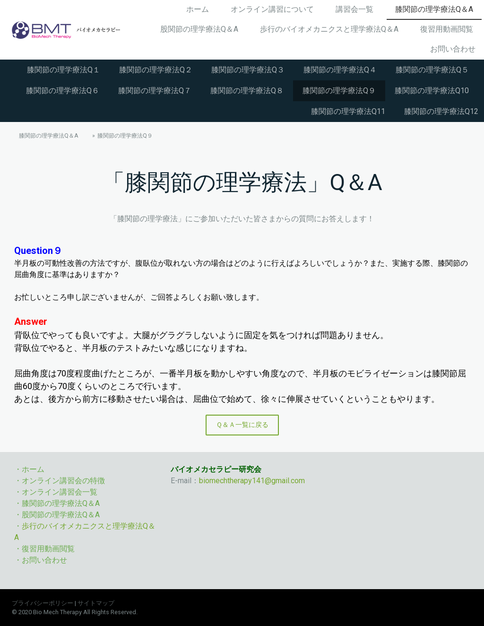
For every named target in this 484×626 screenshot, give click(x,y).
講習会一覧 (354, 9)
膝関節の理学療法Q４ (340, 69)
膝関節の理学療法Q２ (155, 69)
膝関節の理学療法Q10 (432, 90)
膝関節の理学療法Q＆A (434, 9)
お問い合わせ (452, 48)
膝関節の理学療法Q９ (339, 90)
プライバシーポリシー (42, 603)
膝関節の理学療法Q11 (348, 111)
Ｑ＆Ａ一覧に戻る (242, 424)
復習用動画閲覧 (446, 29)
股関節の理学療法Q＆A (199, 29)
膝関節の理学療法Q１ (63, 69)
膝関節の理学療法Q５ (432, 69)
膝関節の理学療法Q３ (248, 69)
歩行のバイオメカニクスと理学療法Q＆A (329, 29)
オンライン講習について (272, 9)
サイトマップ (96, 603)
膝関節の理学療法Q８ (247, 90)
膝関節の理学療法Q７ (154, 90)
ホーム (197, 9)
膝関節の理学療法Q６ (62, 90)
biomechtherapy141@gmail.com (252, 480)
